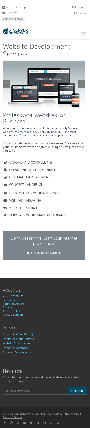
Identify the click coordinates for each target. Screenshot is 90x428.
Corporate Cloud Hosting (18, 334)
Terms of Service (13, 303)
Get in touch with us (44, 253)
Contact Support (13, 314)
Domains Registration (16, 348)
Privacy (7, 307)
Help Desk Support (18, 7)
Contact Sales (11, 311)
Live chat (12, 13)
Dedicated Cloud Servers (18, 339)
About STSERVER (13, 296)
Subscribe (77, 391)
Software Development (17, 352)
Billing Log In (79, 7)
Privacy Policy (71, 414)
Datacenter (10, 300)
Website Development (17, 343)
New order (80, 12)
